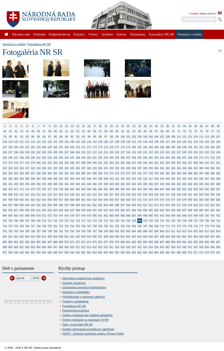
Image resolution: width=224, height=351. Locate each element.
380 (162, 173)
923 (145, 247)
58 (106, 131)
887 (162, 242)
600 (83, 205)
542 (195, 194)
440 (61, 184)
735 (184, 220)
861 (16, 242)
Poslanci (79, 34)
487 (106, 189)
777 (201, 226)
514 (38, 194)
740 (212, 220)
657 (184, 210)
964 (156, 252)
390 (218, 173)
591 (33, 205)
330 (100, 168)
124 (38, 141)
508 (5, 194)
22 (122, 126)
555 (50, 199)
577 (173, 199)
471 (16, 189)
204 (50, 152)
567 (117, 199)
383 (179, 173)
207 (66, 152)
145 (156, 141)
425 (195, 178)
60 (117, 131)
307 (190, 162)
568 (123, 199)
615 (167, 205)
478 (55, 189)
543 (201, 194)
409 (106, 178)
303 (167, 162)
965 (162, 252)
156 (218, 141)
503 (195, 189)
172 (89, 147)
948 (66, 252)
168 (66, 147)
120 (16, 141)
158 (10, 147)
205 (55, 152)
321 (50, 168)
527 (111, 194)
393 (16, 178)
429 (218, 178)
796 (89, 231)
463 (190, 184)
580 (190, 199)
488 (111, 189)
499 (173, 189)
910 (72, 247)
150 (184, 141)
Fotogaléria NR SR (39, 44)
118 (5, 141)
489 (117, 189)
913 (89, 247)
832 (72, 236)
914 (94, 247)
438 (50, 184)
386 (195, 173)
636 (66, 210)
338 (145, 168)
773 (179, 226)
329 (94, 168)
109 (173, 136)
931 (190, 247)
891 (184, 242)
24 (134, 126)
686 (128, 215)
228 (184, 152)
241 (38, 157)
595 (55, 205)
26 (145, 126)
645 (117, 210)
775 (190, 226)
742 (5, 226)
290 (94, 162)
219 (134, 152)
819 (218, 231)
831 (66, 236)
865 (38, 242)
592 (38, 205)
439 (55, 184)
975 (218, 252)
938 (10, 252)
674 (61, 215)
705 (16, 220)
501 (184, 189)
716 (78, 220)
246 (66, 157)
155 (212, 141)
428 (212, 178)
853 (190, 236)
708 (33, 220)
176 (111, 147)
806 (145, 231)
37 (207, 126)
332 (111, 168)
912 (83, 247)
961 (139, 252)
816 (201, 231)
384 (184, 173)
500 (179, 189)
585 (218, 199)
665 (10, 215)
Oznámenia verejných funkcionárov (84, 287)
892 (190, 242)
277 (22, 162)
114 (201, 136)
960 (134, 252)
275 (10, 162)
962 (145, 252)
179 (128, 147)
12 (66, 126)
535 (156, 194)
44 (27, 131)
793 (72, 231)
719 (94, 220)
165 (50, 147)
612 (151, 205)
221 (145, 152)
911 (78, 247)
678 (83, 215)
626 (10, 210)
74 (195, 131)
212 (94, 152)
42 (16, 131)
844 (139, 236)
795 (83, 231)
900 (16, 247)
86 (44, 136)
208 (72, 152)
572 (145, 199)
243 (50, 157)
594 (50, 205)
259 (139, 157)
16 (89, 126)
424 (190, 178)
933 (201, 247)
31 (173, 126)
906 (50, 247)
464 (195, 184)
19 (106, 126)
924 (151, 247)
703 (5, 220)
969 (184, 252)
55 (89, 131)
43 (21, 131)
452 (128, 184)
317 (27, 168)
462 (184, 184)
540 (184, 194)
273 (218, 157)
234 (218, 152)
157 (5, 147)
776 (195, 226)
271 (207, 157)
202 (38, 152)
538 (173, 194)
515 (44, 194)
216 (117, 152)
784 (22, 231)
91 (72, 136)
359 (44, 173)
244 (55, 157)
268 (190, 157)
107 (162, 136)
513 (33, 194)
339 (151, 168)
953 (94, 252)
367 (89, 173)
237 (16, 157)
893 (195, 242)
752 (61, 226)
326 (78, 168)
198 (16, 152)
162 (33, 147)
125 (44, 141)
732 (167, 220)
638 (78, 210)
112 (190, 136)
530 (128, 194)
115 (207, 136)
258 (134, 157)
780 (218, 226)
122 (27, 141)
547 (5, 199)
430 (5, 184)
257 (128, 157)
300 (151, 162)
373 (123, 173)
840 (117, 236)
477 (50, 189)
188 (179, 147)
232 (207, 152)
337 (139, 168)
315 (16, 168)
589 (22, 205)
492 (134, 189)
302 (162, 162)
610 (139, 205)
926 (162, 247)
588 (16, 205)
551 (27, 199)
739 (207, 220)
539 (179, 194)
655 (173, 210)
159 (16, 147)
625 (5, 210)
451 (123, 184)
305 (179, 162)
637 (72, 210)
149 (179, 141)
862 (22, 242)
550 (22, 199)
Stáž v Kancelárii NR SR (77, 324)
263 (162, 157)
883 (139, 242)
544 (207, 194)
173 (94, 147)
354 (16, 173)
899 (10, 247)
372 (117, 173)
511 (22, 194)
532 (139, 194)
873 (83, 242)
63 (134, 131)
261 (151, 157)
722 (111, 220)
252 (100, 157)
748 (38, 226)
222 (151, 152)
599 (78, 205)
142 (139, 141)
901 (22, 247)
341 (162, 168)
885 (151, 242)
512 (27, 194)
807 (151, 231)
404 (78, 178)
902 (27, 247)
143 (145, 141)
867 (50, 242)
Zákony (121, 34)
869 (61, 242)
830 (61, 236)
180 (134, 147)
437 (44, 184)
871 (72, 242)
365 (78, 173)
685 (123, 215)
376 (139, 173)
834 (83, 236)
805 (139, 231)
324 (66, 168)
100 (123, 136)
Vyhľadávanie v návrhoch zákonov (83, 296)
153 (201, 141)
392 (10, 178)
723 (117, 220)
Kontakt (193, 13)
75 (201, 131)
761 (111, 226)
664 (5, 215)
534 (151, 194)
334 (123, 168)
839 (111, 236)
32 (178, 126)
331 (106, 168)
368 (94, 173)
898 (5, 247)
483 (83, 189)
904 (38, 247)
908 (61, 247)
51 (66, 131)
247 (72, 157)
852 (184, 236)
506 (212, 189)
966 (167, 252)
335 (128, 168)
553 (38, 199)
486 (100, 189)
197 (10, 152)
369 (100, 173)
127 (55, 141)
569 (128, 199)
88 (55, 136)
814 (190, 231)
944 (44, 252)
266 (179, 157)
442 (72, 184)
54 (83, 131)
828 (50, 236)
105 (151, 136)
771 (167, 226)
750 (50, 226)
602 (94, 205)
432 (16, 184)
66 (150, 131)
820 (5, 236)
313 (5, 168)
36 (201, 126)
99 (117, 136)
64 (139, 131)
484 (89, 189)
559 (72, 199)
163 (38, 147)
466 (207, 184)
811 (173, 231)
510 (16, 194)
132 (83, 141)
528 (117, 194)
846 (151, 236)
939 (16, 252)
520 (72, 194)
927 (167, 247)
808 (156, 231)
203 (44, 152)
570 (134, 199)
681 (100, 215)
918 (117, 247)
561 (83, 199)
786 (33, 231)
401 (61, 178)
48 (49, 131)
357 (33, 173)
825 (33, 236)
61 (122, 131)
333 (117, 168)
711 (50, 220)
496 (156, 189)
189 (184, 147)
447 (100, 184)
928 (173, 247)
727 (139, 220)
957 (117, 252)
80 (10, 136)
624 (218, 205)
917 (111, 247)
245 (61, 157)
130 (72, 141)
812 (179, 231)
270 (201, 157)
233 (212, 152)
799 (106, 231)
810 (167, 231)
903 (33, 247)
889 (173, 242)
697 (190, 215)
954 (100, 252)
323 (61, 168)
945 (50, 252)
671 (44, 215)
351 (218, 168)
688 (139, 215)
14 (77, 126)
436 (38, 184)
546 (218, 194)
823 (22, 236)
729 (151, 220)
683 (111, 215)
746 (27, 226)
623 (212, 205)
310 (207, 162)
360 (50, 173)
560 (78, 199)
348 (201, 168)
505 (207, 189)
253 (106, 157)
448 (106, 184)
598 (72, 205)
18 (100, 126)
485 (94, 189)
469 (5, 189)
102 (134, 136)
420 (167, 178)
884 (145, 242)
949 (72, 252)
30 (167, 126)
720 (100, 220)
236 (10, 157)
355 (22, 173)
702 (218, 215)
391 (5, 178)
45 (33, 131)
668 (27, 215)
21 (117, 126)
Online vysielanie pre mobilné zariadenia (87, 315)
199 (22, 152)
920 (128, 247)
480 (66, 189)
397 (38, 178)
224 (162, 152)
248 (78, 157)
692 (162, 215)
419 (162, 178)
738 (201, 220)
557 (61, 199)
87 (49, 136)
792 (66, 231)
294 (117, 162)
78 (218, 131)
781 (5, 231)
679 (89, 215)
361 (55, 173)
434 (27, 184)
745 (22, 226)
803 (128, 231)
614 (162, 205)
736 (190, 220)
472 (22, 189)
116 (212, 136)
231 (201, 152)
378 (151, 173)
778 (207, 226)
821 (10, 236)
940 (22, 252)
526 (106, 194)
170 (78, 147)
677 (78, 215)
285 (66, 162)
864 (33, 242)
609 (134, 205)
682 (106, 215)
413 (128, 178)
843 (134, 236)
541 (190, 194)
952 (89, 252)
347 (195, 168)
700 (207, 215)
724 (123, 220)
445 (89, 184)
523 (89, 194)
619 (190, 205)
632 (44, 210)
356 (27, 173)
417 (151, 178)
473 (27, 189)
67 (156, 131)
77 (212, 131)
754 (72, 226)
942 (33, 252)
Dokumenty (138, 34)
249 (83, 157)
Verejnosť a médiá (13, 44)
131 (78, 141)
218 (128, 152)
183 (151, 147)
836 (94, 236)
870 (66, 242)
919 (123, 247)
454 (139, 184)
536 (162, 194)
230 (195, 152)
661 (207, 210)
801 (117, 231)
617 (179, 205)
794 (78, 231)
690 (151, 215)
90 (66, 136)
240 (33, 157)
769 (156, 226)
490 (123, 189)
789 (50, 231)
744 (16, 226)
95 (94, 136)
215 (111, 152)
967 (173, 252)
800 (111, 231)
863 (27, 242)
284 (61, 162)
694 (173, 215)
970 (190, 252)
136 (106, 141)
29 (162, 126)
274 (5, 162)
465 (201, 184)
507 (218, 189)
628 (22, 210)
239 (27, 157)
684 (117, 215)
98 (111, 136)
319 (38, 168)
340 (156, 168)
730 (156, 220)
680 (94, 215)
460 (173, 184)
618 (184, 205)
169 (72, 147)
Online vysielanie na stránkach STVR (85, 320)
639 (83, 210)
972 (201, 252)
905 (44, 247)
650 (145, 210)
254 (111, 157)
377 (145, 173)
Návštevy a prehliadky (76, 292)
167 (61, 147)
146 (162, 141)
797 (94, 231)
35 (195, 126)
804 (134, 231)
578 (179, 199)
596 (61, 205)
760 (106, 226)
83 (27, 136)
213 (100, 152)
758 (94, 226)
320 (44, 168)
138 (117, 141)
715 (72, 220)
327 (83, 168)
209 (78, 152)
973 (207, 252)
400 (55, 178)
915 (100, 247)
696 (184, 215)
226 (173, 152)
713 (61, 220)
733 (173, 220)
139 (123, 141)
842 (128, 236)
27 (150, 126)
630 (33, 210)
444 (83, 184)
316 (22, 168)
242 (44, 157)
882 (134, 242)
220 (139, 152)
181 (139, 147)
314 (10, 168)
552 (33, 199)
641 (94, 210)
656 (179, 210)
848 (162, 236)
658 (190, 210)
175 (106, 147)
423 (184, 178)
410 (111, 178)
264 (167, 157)
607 (123, 205)
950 (78, 252)
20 (111, 126)
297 (134, 162)
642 (100, 210)
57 (100, 131)
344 (179, 168)
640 (89, 210)
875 (94, 242)
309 (201, 162)
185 (162, 147)
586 (5, 205)
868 (55, 242)
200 (27, 152)
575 (162, 199)
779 (212, 226)
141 (134, 141)
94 (89, 136)
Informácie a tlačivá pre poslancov (83, 278)
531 (134, 194)
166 (55, 147)
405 (83, 178)
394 (22, 178)
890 (179, 242)
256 (123, 157)
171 (83, 147)
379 (156, 173)
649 (139, 210)
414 (134, 178)
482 (78, 189)
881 (128, 242)
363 (66, 173)
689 (145, 215)
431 (10, 184)
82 (21, 136)
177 (117, 147)
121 (22, 141)
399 (50, 178)
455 (145, 184)
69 (167, 131)
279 (33, 162)
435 (33, 184)
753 (66, 226)
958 (123, 252)
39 (218, 126)
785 (27, 231)
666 (16, 215)
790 (55, 231)
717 (83, 220)
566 (111, 199)
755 (78, 226)
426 (201, 178)
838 (106, 236)
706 (22, 220)
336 (134, 168)
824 (27, 236)
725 (128, 220)
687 (134, 215)
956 (111, 252)
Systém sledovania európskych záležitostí (88, 329)
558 (66, 199)
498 (167, 189)
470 (10, 189)
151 (190, 141)
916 (106, 247)
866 (44, 242)
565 (106, 199)
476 (44, 189)
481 (72, 189)
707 (27, 220)
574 (156, 199)
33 (184, 126)
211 (89, 152)
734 (179, 220)
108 (167, 136)
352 (5, 173)
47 (44, 131)
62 (128, 131)
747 (33, 226)
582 (201, 199)
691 (156, 215)
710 (44, 220)
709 (38, 220)
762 (117, 226)
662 (212, 210)
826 (38, 236)
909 (66, 247)
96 (100, 136)
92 (77, 136)
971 (195, 252)
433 (22, 184)
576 (167, 199)
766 (139, 226)
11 (61, 126)
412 (123, 178)
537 (167, 194)
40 (4, 131)
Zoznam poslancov (74, 283)
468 (218, 184)
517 (55, 194)
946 (55, 252)
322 (55, 168)
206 (61, 152)
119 (10, 141)
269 (195, 157)
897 (218, 242)
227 (179, 152)
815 (195, 231)
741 (218, 220)
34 (190, 126)
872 (78, 242)
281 (44, 162)
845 (145, 236)
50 (61, 131)
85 (38, 136)
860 (10, 242)
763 (123, 226)
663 (218, 210)
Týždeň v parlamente (75, 301)
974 (212, 252)
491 (128, 189)
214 (106, 152)
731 (162, 220)
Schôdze (107, 34)
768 (151, 226)
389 (212, 173)
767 (145, 226)
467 (212, 184)
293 (111, 162)
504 (201, 189)
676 (72, 215)
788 (44, 231)
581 (195, 199)
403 (72, 178)
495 (151, 189)
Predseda (39, 34)
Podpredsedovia (59, 34)
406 (89, 178)
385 (190, 173)
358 (38, 173)
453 (134, 184)
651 (151, 210)
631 (38, 210)
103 (139, 136)
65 (145, 131)
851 (179, 236)
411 (117, 178)
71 (178, 131)
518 (61, 194)
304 (173, 162)
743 (10, 226)
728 (145, 220)
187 (173, 147)
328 (89, 168)
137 (111, 141)
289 (89, 162)
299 (145, 162)
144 (151, 141)
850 (173, 236)
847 (156, 236)
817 (207, 231)
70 (173, 131)
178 (123, 147)
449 (111, 184)
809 (162, 231)
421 (173, 178)
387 (201, 173)
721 (106, 220)
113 (195, 136)
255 (117, 157)
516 (50, 194)
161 (27, 147)
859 (5, 242)
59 (111, 131)
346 (190, 168)
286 (72, 162)
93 (83, 136)
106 (156, 136)
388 (207, 173)
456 (151, 184)
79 (4, 136)
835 (89, 236)
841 (123, 236)
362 (61, 173)
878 (111, 242)
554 (44, 199)
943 (38, 252)
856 (207, 236)
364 (72, 173)
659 (195, 210)
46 (38, 131)
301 (156, 162)
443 (78, 184)
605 (111, 205)
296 (128, 162)
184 (156, 147)
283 (55, 162)
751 (55, 226)
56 (94, 131)
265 (173, 157)
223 (156, 152)
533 (145, 194)
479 (61, 189)
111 (184, 136)
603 (100, 205)
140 (128, 141)
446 (94, 184)
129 (66, 141)
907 (55, 247)
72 (184, 131)
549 (16, 199)
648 (134, 210)
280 (38, 162)
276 (16, 162)
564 (100, 199)
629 (27, 210)
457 (156, 184)
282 (50, 162)
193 (207, 147)
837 (100, 236)
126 (50, 141)
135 (100, 141)
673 (55, 215)
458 (162, 184)
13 (72, 126)
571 (139, 199)
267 (184, 157)
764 (128, 226)
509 (10, 194)
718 (89, 220)
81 (16, 136)
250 (89, 157)
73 (190, 131)
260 (145, 157)
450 (117, 184)
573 (151, 199)
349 (207, 168)
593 (44, 205)
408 (100, 178)
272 (212, 157)
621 (201, 205)
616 (173, 205)
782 (10, 231)
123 (33, 141)
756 (83, 226)
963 (151, 252)
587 (10, 205)
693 (167, 215)
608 (128, 205)
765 (134, 226)
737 (195, 220)
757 (89, 226)
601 (89, 205)
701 (212, 215)
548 (10, 199)
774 (184, 226)
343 (173, 168)
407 (94, 178)
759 (100, 226)
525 (100, 194)
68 (162, 131)
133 (89, 141)
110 (179, 136)
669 (33, 215)
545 (212, 194)
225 (167, 152)
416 (145, 178)
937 (5, 252)
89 (61, 136)
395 (27, 178)
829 (55, 236)
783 (16, 231)
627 (16, 210)
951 (83, 252)
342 (167, 168)
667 (22, 215)
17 (94, 126)
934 (207, 247)
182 (145, 147)
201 (33, 152)
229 (190, 152)
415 (139, 178)
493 (139, 189)
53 (77, 131)
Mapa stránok (208, 13)
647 (128, 210)
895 (207, 242)
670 (38, 215)
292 (106, 162)
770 (162, 226)
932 (195, 247)
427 (207, 178)
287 (78, 162)
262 (156, 157)
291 (100, 162)
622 (207, 205)
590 (27, 205)
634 (55, 210)
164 (44, 147)
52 (72, 131)
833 (78, 236)
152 (195, 141)
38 (212, 126)
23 (128, 126)
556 (55, 199)
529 (123, 194)
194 (212, 147)
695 (179, 215)
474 (33, 189)
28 (156, 126)
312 (218, 162)
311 (212, 162)
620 (195, 205)
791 (61, 231)
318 (33, 168)
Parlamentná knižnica (75, 310)
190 (190, 147)
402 (66, 178)
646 (123, 210)
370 (106, 173)
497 (162, 189)
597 (66, 205)
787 (38, 231)
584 (212, 199)
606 (117, 205)
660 (201, 210)
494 (145, 189)
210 (83, 152)
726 (134, 220)
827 (44, 236)
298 (139, 162)
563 (94, 199)
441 (66, 184)
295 (123, 162)
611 (145, 205)
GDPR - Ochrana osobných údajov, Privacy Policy (93, 333)
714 (66, 220)
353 (10, 173)
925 (156, 247)
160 (22, 147)
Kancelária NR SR (161, 34)
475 (38, 189)
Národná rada (21, 34)
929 (179, 247)
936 (218, 247)
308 (195, 162)
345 (184, 168)
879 (117, 242)
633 (50, 210)
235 (5, 157)
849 (167, 236)
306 (184, 162)
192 (201, 147)
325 (72, 168)
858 (218, 236)
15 (83, 126)
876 (100, 242)
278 (27, 162)
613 (156, 205)
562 (89, 199)
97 (106, 136)
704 (10, 220)
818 (212, 231)
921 (134, 247)
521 (78, 194)
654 (167, 210)
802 (123, 231)
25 (139, 126)
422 (179, 178)
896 (212, 242)
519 (66, 194)
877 (106, 242)
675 (66, 215)
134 (94, 141)
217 (123, 152)
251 (94, 157)
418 (156, 178)
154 (207, 141)
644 (111, 210)
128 (61, 141)
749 (44, 226)
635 (61, 210)
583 (207, 199)
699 (201, 215)
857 (212, 236)
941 (27, 252)
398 (44, 178)
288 (83, 162)
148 (173, 141)
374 (128, 173)
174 (100, 147)
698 (195, 215)
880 (123, 242)
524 (94, 194)
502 (190, 189)
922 (139, 247)
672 (50, 215)
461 (179, 184)
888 (167, 242)
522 (83, 194)
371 (111, 173)
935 (212, 247)
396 (33, 178)
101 (128, 136)
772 (173, 226)
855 (201, 236)
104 (145, 136)
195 (218, 147)
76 (207, 131)
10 (55, 126)
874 (89, 242)
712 (55, 220)
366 (83, 173)
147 (167, 141)
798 (100, 231)
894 (201, 242)
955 (106, 252)
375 (134, 173)
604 (106, 205)
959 (128, 252)
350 (212, 168)
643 (106, 210)
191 (195, 147)
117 (218, 136)
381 (167, 173)
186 (167, 147)
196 (5, 152)
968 (179, 252)
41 (10, 131)
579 (184, 199)
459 (167, 184)
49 (55, 131)
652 (156, 210)
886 (156, 242)
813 (184, 231)
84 (33, 136)
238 (22, 157)
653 (162, 210)
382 (173, 173)
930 (184, 247)
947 (61, 252)
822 (16, 236)
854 (195, 236)
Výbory (93, 34)
